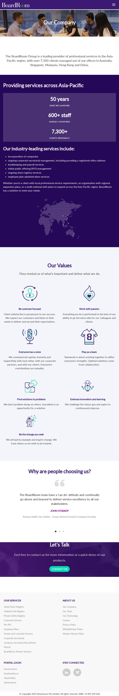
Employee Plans (11, 629)
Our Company (69, 606)
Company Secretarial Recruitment (20, 642)
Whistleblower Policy (73, 629)
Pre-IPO (7, 624)
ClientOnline (9, 678)
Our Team (67, 611)
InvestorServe (10, 669)
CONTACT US (59, 569)
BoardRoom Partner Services (17, 651)
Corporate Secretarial (14, 638)
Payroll (7, 647)
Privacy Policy (69, 624)
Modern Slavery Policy (73, 633)
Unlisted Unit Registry (14, 611)
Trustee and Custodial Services (18, 633)
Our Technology (70, 616)
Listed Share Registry (14, 606)
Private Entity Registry (14, 616)
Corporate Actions (13, 620)
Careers (66, 620)
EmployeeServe (11, 673)
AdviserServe (10, 682)
